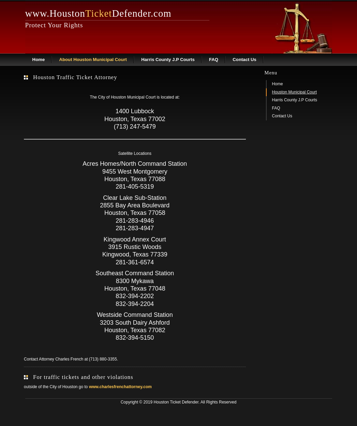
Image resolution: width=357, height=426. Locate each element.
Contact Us (244, 59)
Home (38, 59)
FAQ (213, 59)
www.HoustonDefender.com (98, 13)
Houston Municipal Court (294, 92)
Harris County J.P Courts (168, 59)
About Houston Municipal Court (93, 59)
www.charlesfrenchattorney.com (120, 386)
